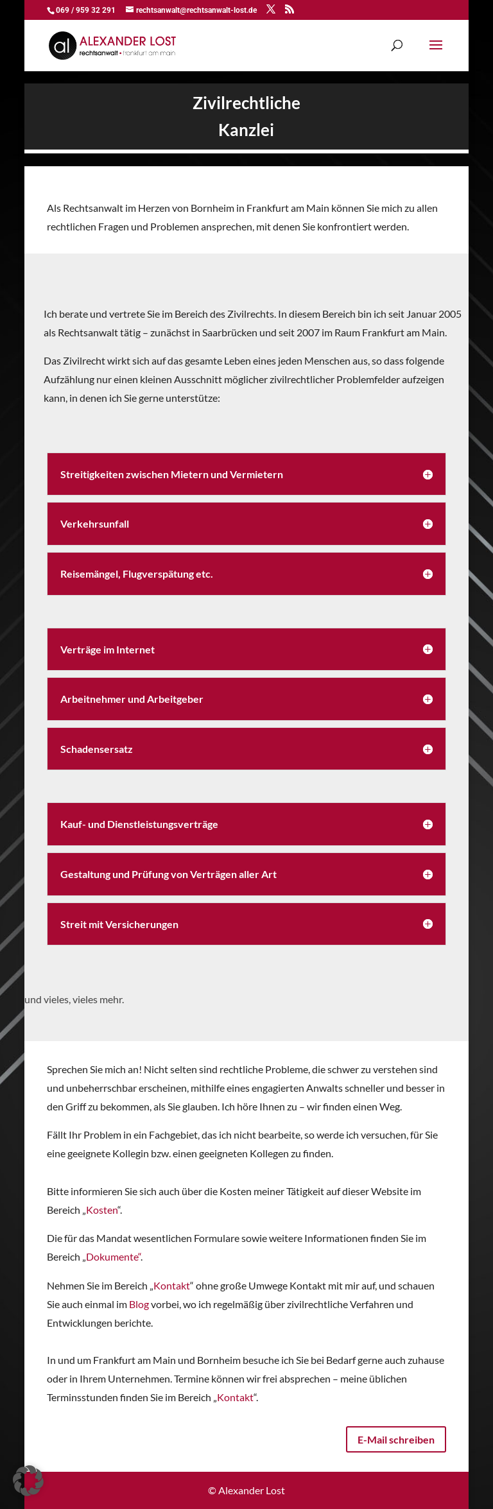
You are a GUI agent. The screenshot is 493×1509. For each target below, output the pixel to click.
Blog (139, 1304)
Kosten (101, 1209)
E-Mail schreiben (396, 1439)
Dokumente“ (113, 1256)
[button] (28, 1481)
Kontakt (171, 1285)
